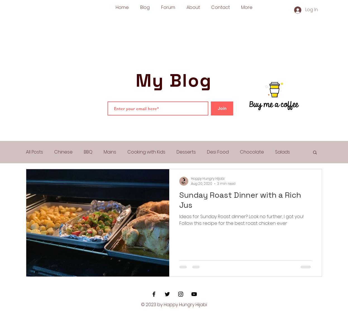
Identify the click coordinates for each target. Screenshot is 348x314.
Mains (110, 152)
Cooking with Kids (146, 152)
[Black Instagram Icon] (180, 294)
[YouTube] (194, 294)
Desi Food (218, 152)
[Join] (222, 108)
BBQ (88, 152)
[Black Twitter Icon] (167, 294)
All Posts (34, 152)
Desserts (186, 152)
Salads (282, 152)
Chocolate (252, 152)
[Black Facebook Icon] (154, 294)
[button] (315, 153)
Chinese (63, 152)
